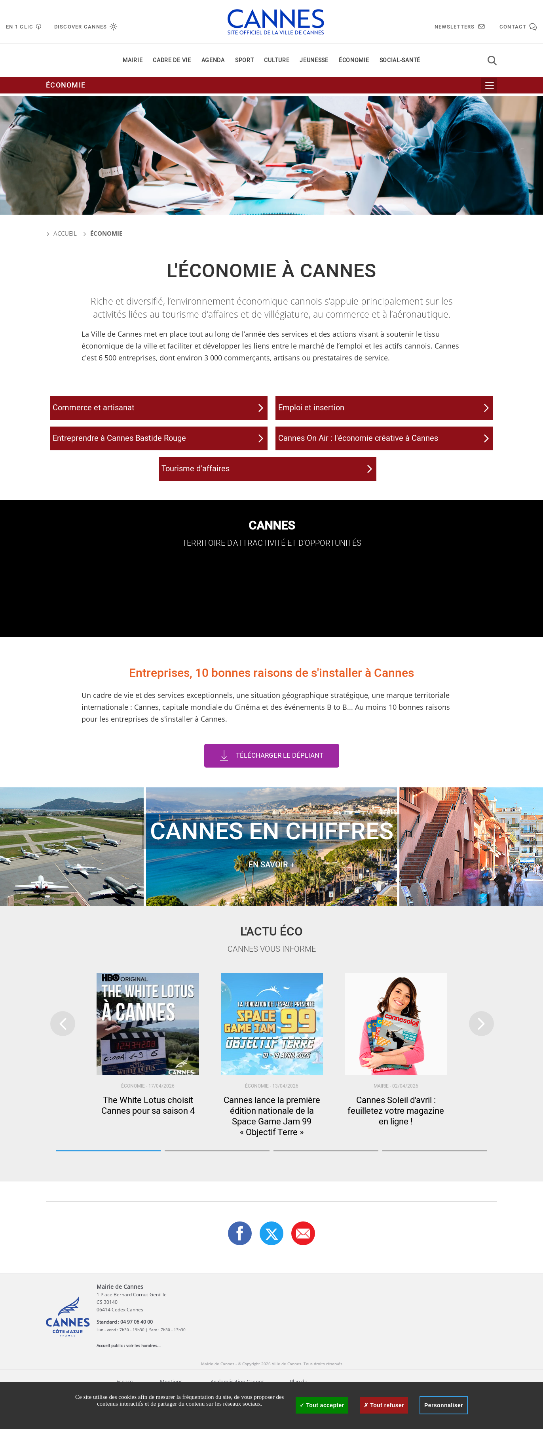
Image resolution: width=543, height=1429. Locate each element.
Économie (354, 63)
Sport (244, 63)
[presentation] (62, 1046)
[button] (303, 1256)
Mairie (132, 63)
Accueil (61, 233)
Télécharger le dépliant (279, 778)
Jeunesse (314, 63)
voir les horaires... (143, 1368)
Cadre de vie (172, 63)
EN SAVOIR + (271, 887)
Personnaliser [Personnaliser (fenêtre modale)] (443, 1405)
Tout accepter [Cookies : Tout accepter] (322, 1405)
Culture (276, 63)
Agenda (213, 63)
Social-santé (400, 63)
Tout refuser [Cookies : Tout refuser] (384, 1405)
